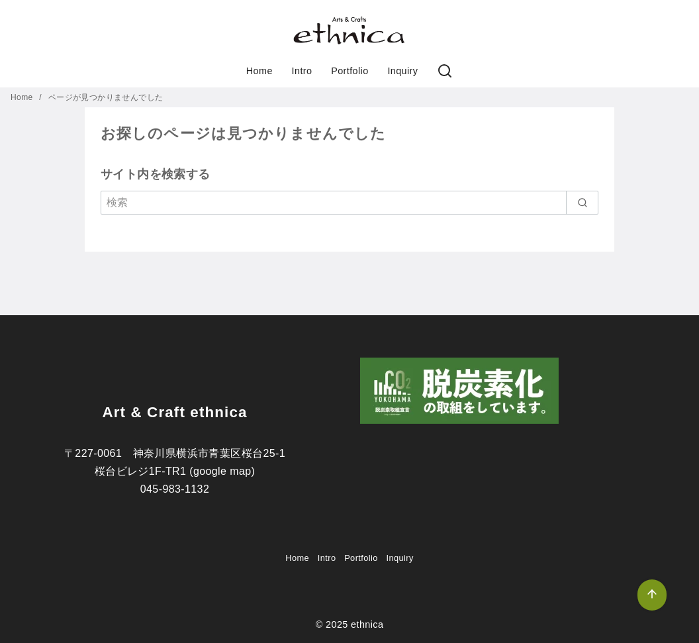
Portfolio (349, 71)
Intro (302, 71)
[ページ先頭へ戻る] (652, 595)
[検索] (445, 71)
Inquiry (402, 71)
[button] (349, 30)
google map (222, 471)
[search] (582, 203)
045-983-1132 (174, 489)
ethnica (367, 624)
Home (259, 71)
